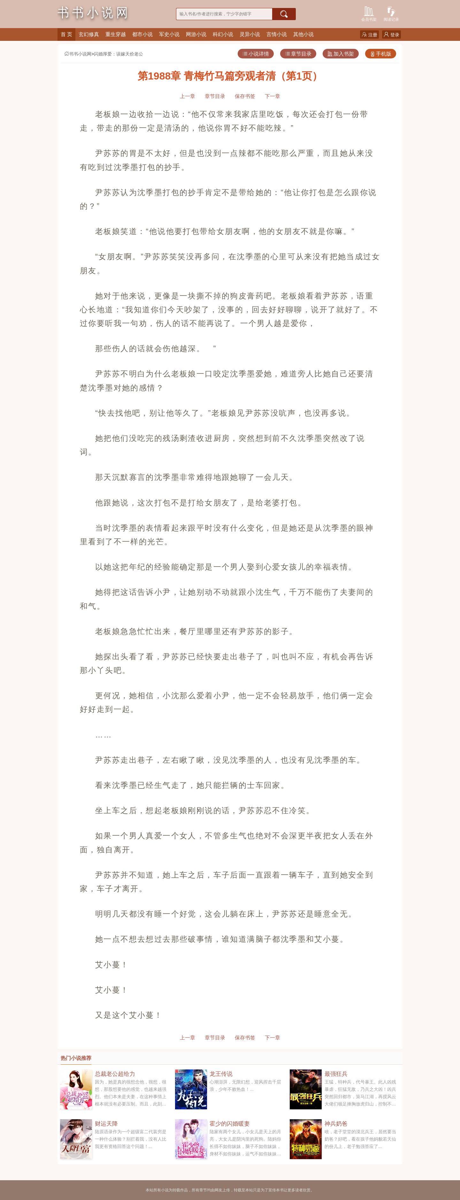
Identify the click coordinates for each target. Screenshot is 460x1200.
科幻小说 (223, 34)
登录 (391, 34)
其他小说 (303, 34)
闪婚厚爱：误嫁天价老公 (118, 54)
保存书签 (245, 96)
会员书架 (369, 13)
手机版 (380, 54)
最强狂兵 (336, 1074)
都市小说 (142, 34)
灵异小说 (250, 34)
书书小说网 (77, 54)
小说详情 (255, 54)
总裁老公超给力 (115, 1074)
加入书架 (340, 54)
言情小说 (276, 34)
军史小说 (169, 34)
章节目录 (298, 54)
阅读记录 (391, 13)
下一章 (272, 96)
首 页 (66, 34)
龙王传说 (221, 1074)
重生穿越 (115, 34)
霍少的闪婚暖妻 (230, 1124)
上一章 (187, 96)
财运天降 (106, 1124)
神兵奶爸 (336, 1124)
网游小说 (196, 34)
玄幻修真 (89, 34)
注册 (369, 34)
